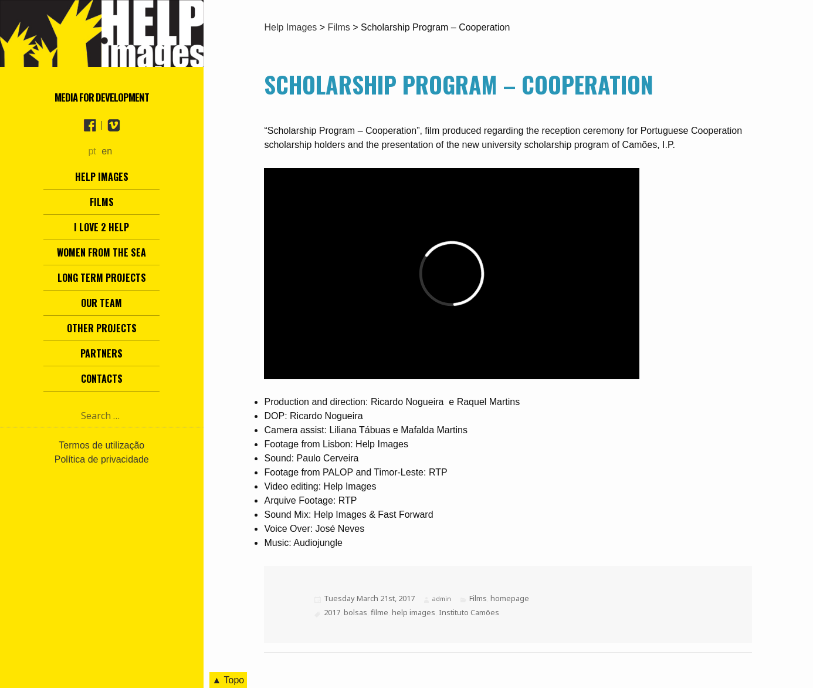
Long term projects (101, 278)
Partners (101, 353)
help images (413, 612)
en (106, 151)
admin (441, 599)
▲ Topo (228, 680)
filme (379, 612)
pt (92, 151)
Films (102, 202)
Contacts (102, 379)
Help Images (101, 177)
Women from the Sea (101, 252)
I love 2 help (101, 227)
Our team (101, 303)
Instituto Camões (469, 612)
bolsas (355, 612)
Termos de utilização (101, 445)
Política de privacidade (102, 459)
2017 (332, 612)
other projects (102, 328)
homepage (509, 598)
